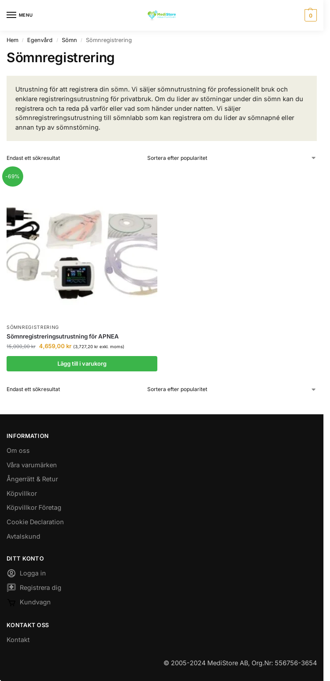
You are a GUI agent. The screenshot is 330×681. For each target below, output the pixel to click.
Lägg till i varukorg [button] (81, 363)
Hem (12, 40)
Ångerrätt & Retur (32, 479)
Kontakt (18, 639)
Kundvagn (29, 603)
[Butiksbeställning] (232, 158)
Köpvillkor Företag (34, 507)
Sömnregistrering (33, 327)
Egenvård (40, 40)
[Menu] (20, 15)
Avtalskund (23, 536)
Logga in (26, 574)
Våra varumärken (32, 465)
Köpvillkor (22, 493)
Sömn (69, 40)
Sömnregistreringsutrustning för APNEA (63, 336)
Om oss (18, 450)
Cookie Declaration (35, 522)
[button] (309, 15)
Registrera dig (34, 589)
